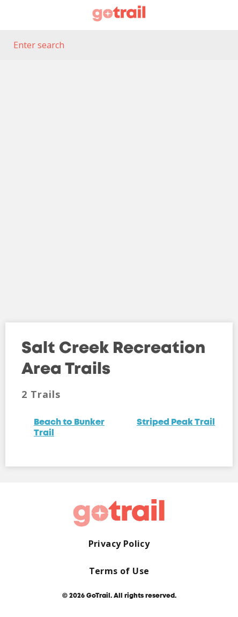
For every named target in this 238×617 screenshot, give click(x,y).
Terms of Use (119, 571)
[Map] (119, 183)
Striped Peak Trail (176, 422)
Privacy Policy (119, 544)
